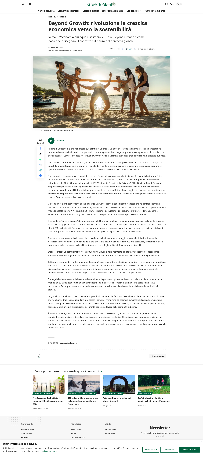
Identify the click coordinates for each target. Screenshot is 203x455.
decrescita (64, 343)
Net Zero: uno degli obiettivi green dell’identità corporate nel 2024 (48, 400)
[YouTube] (30, 4)
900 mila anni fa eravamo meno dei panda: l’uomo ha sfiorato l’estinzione (84, 400)
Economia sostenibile (57, 17)
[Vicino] (201, 441)
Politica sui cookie (49, 451)
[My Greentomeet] (23, 4)
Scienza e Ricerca (88, 394)
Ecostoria (73, 394)
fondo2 (73, 343)
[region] (101, 447)
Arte (120, 394)
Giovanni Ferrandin (57, 47)
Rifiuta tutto (169, 449)
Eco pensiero (109, 394)
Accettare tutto (189, 449)
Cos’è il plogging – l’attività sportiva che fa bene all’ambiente (151, 400)
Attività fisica (145, 394)
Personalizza (149, 449)
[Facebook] (27, 4)
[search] (166, 4)
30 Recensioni (154, 356)
